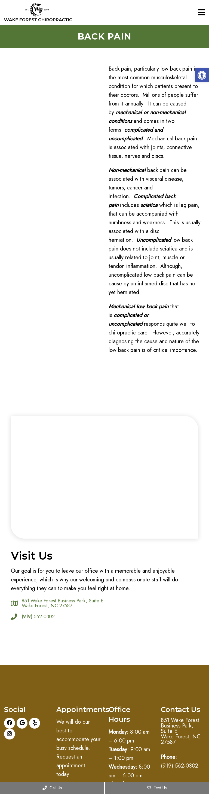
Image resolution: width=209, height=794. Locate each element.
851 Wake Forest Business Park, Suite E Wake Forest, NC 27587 (62, 603)
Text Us (157, 788)
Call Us (52, 788)
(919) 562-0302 (38, 616)
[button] (202, 75)
